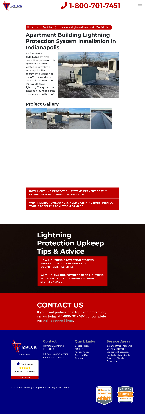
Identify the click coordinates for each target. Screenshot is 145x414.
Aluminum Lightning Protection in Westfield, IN (84, 27)
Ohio (118, 346)
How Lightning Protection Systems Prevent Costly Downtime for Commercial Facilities (68, 193)
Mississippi (123, 352)
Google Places (82, 346)
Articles (79, 349)
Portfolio (47, 27)
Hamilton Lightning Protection (35, 387)
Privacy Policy (82, 352)
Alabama (127, 346)
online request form (58, 320)
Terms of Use (81, 355)
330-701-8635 (57, 357)
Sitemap (79, 358)
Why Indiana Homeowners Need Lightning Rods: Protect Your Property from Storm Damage (72, 204)
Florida (120, 358)
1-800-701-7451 (90, 6)
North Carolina (114, 355)
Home (30, 27)
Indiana (111, 346)
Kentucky (121, 349)
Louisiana (112, 352)
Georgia (111, 349)
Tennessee (112, 361)
